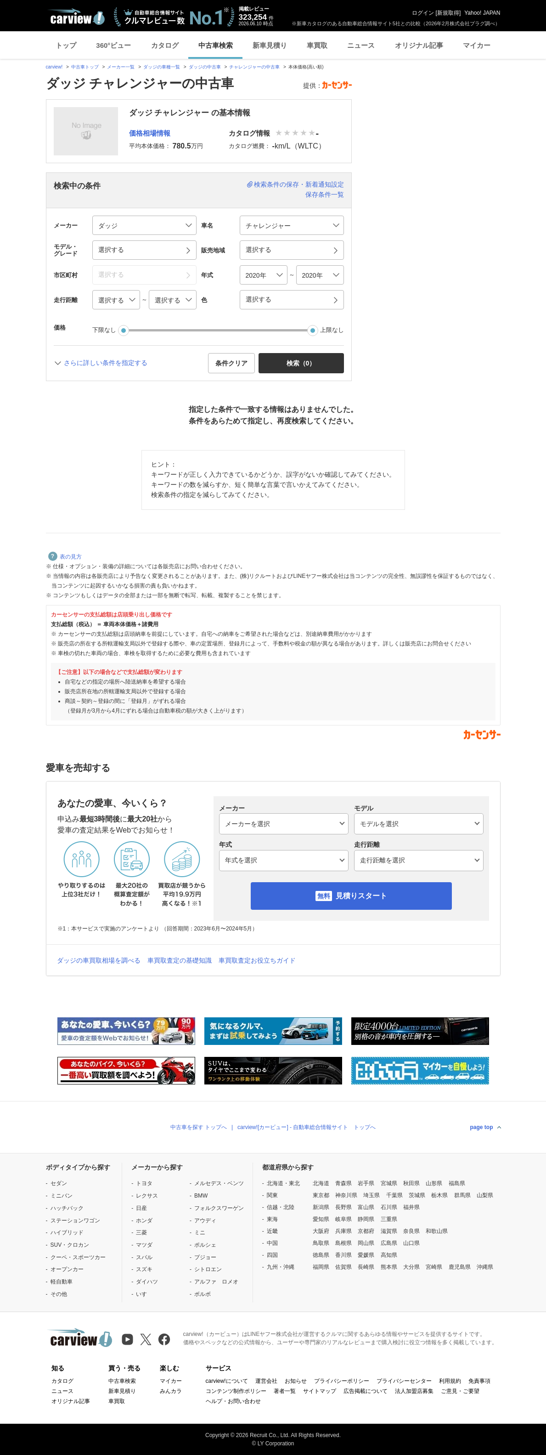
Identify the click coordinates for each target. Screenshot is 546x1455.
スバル (144, 1257)
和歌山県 (437, 1231)
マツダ (144, 1245)
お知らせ (296, 1381)
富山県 (366, 1207)
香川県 (343, 1255)
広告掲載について (365, 1391)
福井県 (411, 1207)
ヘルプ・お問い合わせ (233, 1401)
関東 (272, 1195)
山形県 (434, 1183)
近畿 (272, 1231)
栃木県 (439, 1195)
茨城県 (417, 1195)
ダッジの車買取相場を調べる (99, 960)
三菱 (141, 1232)
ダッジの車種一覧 (161, 66)
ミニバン (62, 1196)
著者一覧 (285, 1391)
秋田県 (411, 1183)
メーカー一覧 (121, 66)
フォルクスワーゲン (219, 1208)
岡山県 (366, 1243)
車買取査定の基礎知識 (179, 960)
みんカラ (171, 1391)
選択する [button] (111, 249)
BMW (201, 1196)
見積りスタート (361, 896)
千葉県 (394, 1195)
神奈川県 (346, 1195)
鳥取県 (321, 1243)
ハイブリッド (67, 1232)
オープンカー (67, 1269)
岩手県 (366, 1183)
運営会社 (266, 1381)
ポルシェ (205, 1245)
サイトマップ (319, 1391)
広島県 (389, 1243)
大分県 (411, 1267)
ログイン (423, 13)
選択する (258, 299)
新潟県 (321, 1207)
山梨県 (485, 1195)
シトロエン (208, 1269)
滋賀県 (389, 1231)
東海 (272, 1219)
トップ (66, 45)
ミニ (199, 1232)
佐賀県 (343, 1267)
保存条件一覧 (324, 194)
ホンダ (144, 1220)
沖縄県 (485, 1267)
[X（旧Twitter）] (145, 1339)
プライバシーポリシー (341, 1381)
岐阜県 (343, 1219)
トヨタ (144, 1183)
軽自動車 (62, 1281)
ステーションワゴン (75, 1220)
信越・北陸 (280, 1207)
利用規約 (450, 1381)
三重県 (389, 1219)
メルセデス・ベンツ (219, 1183)
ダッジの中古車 (205, 66)
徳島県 (321, 1255)
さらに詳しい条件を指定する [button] (105, 362)
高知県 (389, 1255)
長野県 (343, 1207)
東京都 (321, 1195)
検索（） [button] (301, 363)
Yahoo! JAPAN (482, 13)
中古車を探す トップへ (198, 1127)
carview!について (227, 1381)
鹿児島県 (460, 1267)
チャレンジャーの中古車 (254, 66)
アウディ (205, 1220)
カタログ (165, 45)
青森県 (343, 1183)
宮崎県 (434, 1267)
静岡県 (366, 1219)
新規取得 (448, 13)
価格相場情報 (149, 133)
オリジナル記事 (419, 45)
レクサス (147, 1196)
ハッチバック (67, 1208)
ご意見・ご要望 (460, 1391)
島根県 (343, 1243)
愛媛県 (366, 1255)
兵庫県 (343, 1231)
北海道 (321, 1183)
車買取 (317, 45)
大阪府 (321, 1231)
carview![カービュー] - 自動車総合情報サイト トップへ (306, 1127)
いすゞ (144, 1294)
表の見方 (65, 556)
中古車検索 (215, 45)
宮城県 (389, 1183)
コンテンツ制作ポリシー (236, 1391)
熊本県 (389, 1267)
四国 (272, 1255)
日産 (141, 1208)
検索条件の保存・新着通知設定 (299, 184)
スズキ (144, 1269)
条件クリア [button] (231, 363)
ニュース (361, 45)
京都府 (366, 1231)
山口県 (411, 1243)
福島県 (457, 1183)
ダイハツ (147, 1281)
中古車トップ (85, 66)
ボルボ (202, 1294)
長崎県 (366, 1267)
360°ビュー (113, 45)
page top (481, 1127)
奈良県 (411, 1231)
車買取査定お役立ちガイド (257, 960)
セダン (59, 1183)
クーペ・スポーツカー (78, 1257)
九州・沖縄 (280, 1267)
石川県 (389, 1207)
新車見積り (270, 45)
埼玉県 (371, 1195)
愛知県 (321, 1219)
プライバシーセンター (404, 1381)
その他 (59, 1294)
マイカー (476, 45)
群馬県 (462, 1195)
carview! (54, 66)
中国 (272, 1243)
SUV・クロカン (70, 1245)
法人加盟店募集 (414, 1391)
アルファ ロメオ (216, 1281)
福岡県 (321, 1267)
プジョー (205, 1257)
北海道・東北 (283, 1183)
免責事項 (479, 1381)
